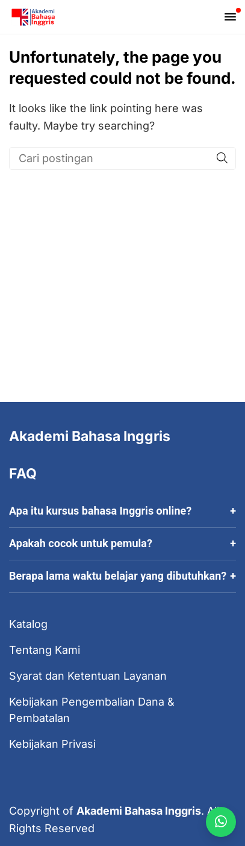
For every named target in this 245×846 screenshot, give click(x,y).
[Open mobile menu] (230, 17)
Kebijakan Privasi (52, 744)
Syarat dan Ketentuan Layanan (88, 675)
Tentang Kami (44, 650)
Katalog (28, 624)
